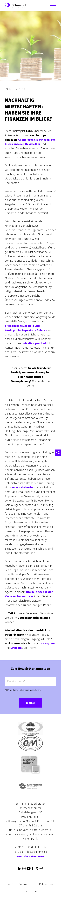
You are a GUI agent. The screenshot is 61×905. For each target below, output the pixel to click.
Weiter (30, 703)
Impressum (30, 891)
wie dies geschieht (35, 343)
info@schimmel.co (36, 852)
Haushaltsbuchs (22, 487)
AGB (10, 884)
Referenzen (46, 884)
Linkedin (16, 648)
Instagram (48, 643)
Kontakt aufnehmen (30, 856)
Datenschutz (26, 884)
